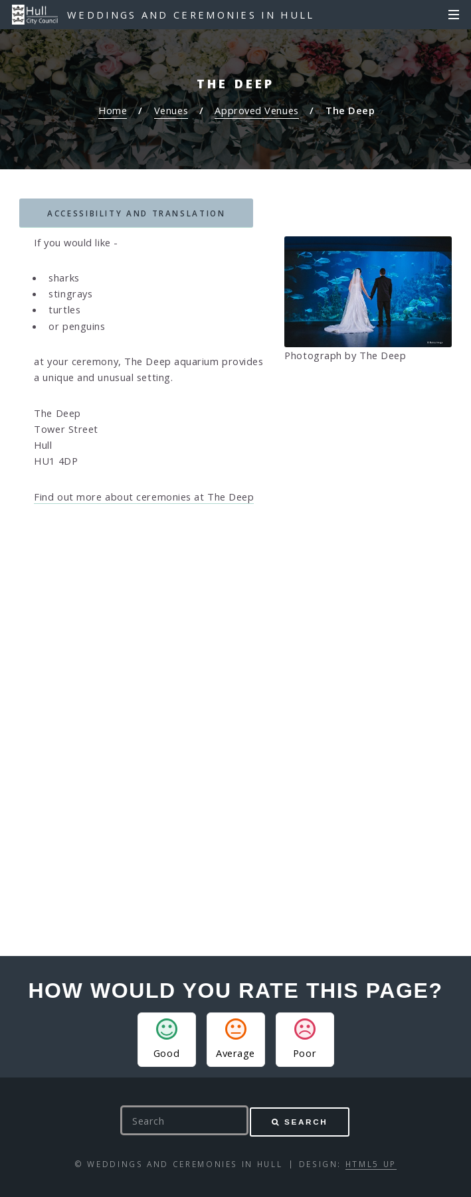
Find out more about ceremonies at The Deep (144, 496)
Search (306, 1121)
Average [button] (235, 1039)
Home (112, 110)
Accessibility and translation (136, 213)
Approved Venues (256, 110)
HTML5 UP (371, 1163)
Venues (171, 110)
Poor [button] (304, 1039)
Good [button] (166, 1039)
